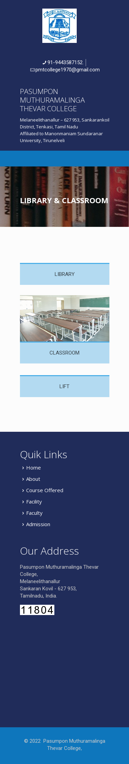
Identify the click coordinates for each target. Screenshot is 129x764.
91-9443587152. (65, 62)
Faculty (34, 512)
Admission (38, 524)
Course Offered (44, 490)
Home (33, 467)
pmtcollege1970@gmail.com (67, 70)
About (33, 478)
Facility (34, 501)
